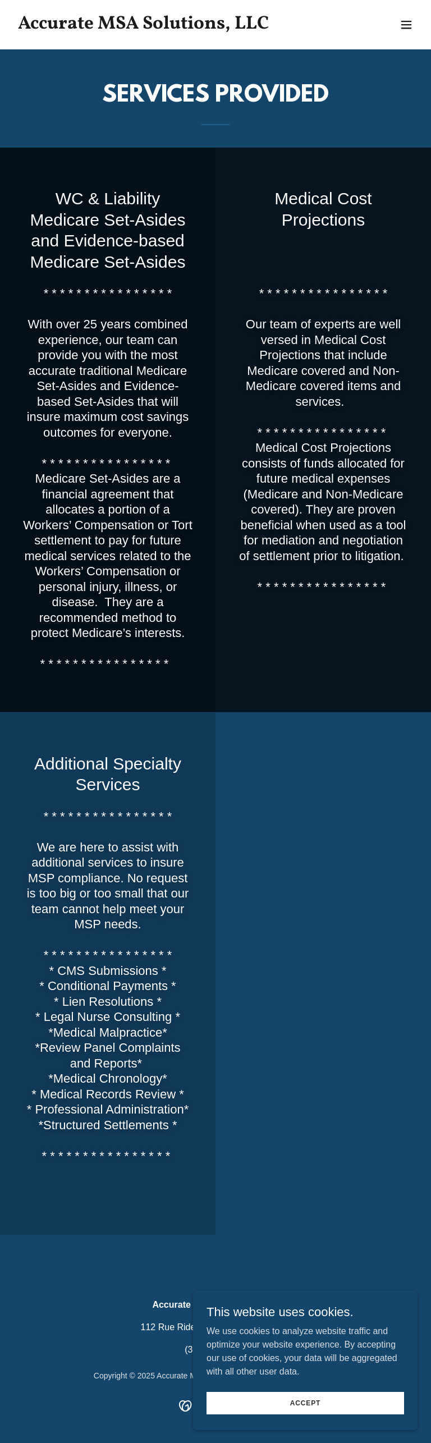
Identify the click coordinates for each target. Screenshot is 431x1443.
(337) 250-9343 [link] (215, 1349)
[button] (406, 24)
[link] (143, 25)
